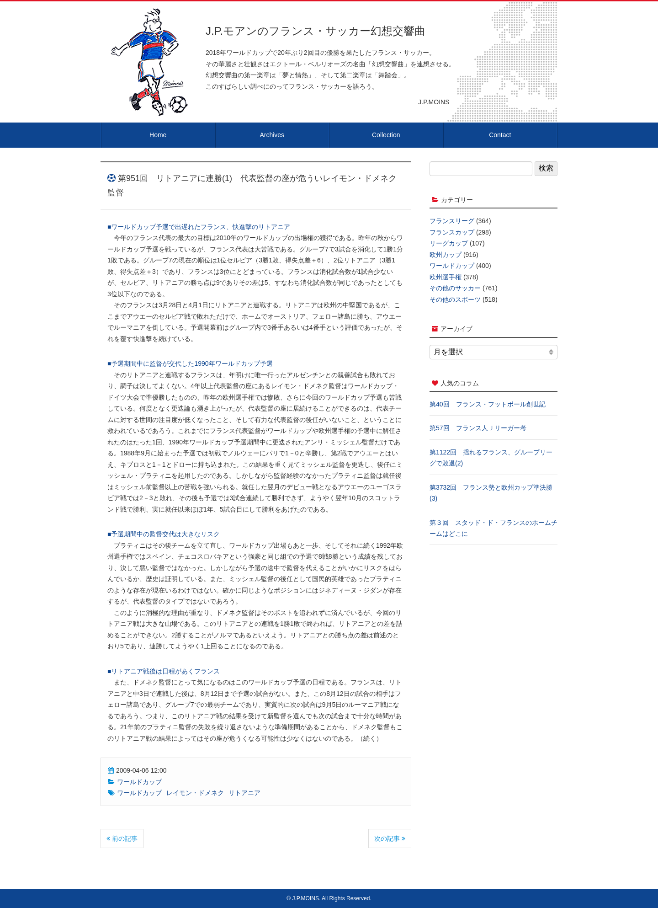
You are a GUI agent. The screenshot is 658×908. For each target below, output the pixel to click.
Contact (500, 135)
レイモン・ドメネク (195, 792)
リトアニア (244, 792)
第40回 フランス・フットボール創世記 (488, 404)
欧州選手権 (446, 277)
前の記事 (122, 838)
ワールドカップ (139, 781)
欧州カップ (446, 254)
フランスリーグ (452, 220)
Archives (272, 135)
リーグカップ (449, 243)
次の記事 (389, 838)
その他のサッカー (455, 288)
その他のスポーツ (455, 299)
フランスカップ (452, 232)
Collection (386, 135)
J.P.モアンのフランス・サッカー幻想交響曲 (315, 31)
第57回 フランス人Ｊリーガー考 (478, 428)
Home (157, 135)
